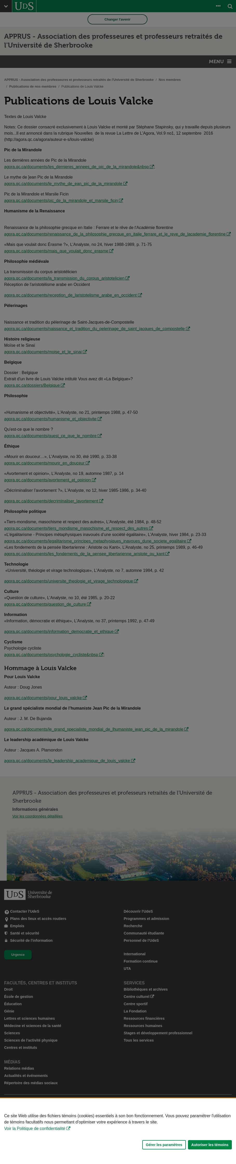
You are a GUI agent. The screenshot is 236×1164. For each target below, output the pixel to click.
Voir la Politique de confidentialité (34, 1128)
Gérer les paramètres (164, 1145)
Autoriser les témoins (209, 1145)
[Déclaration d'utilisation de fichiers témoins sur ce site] (118, 1131)
